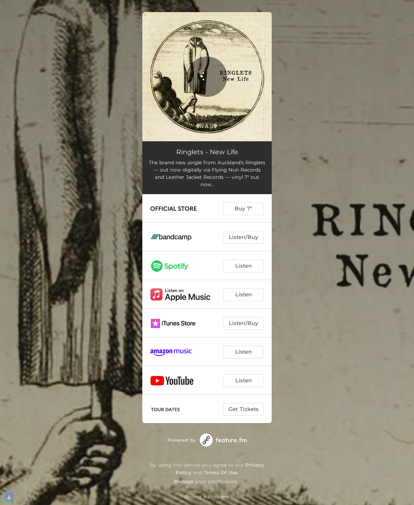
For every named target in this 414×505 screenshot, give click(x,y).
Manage (184, 481)
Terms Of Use (221, 472)
